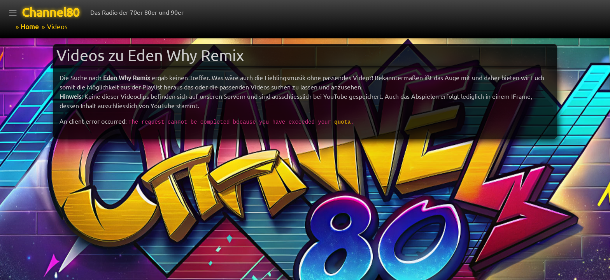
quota (342, 122)
